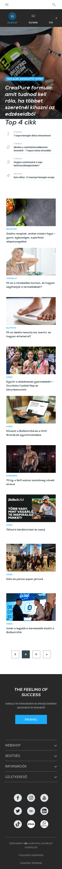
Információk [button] (16, 766)
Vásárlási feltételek (31, 863)
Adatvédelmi (16, 843)
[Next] (47, 654)
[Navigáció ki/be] (7, 5)
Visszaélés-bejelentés (31, 855)
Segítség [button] (12, 756)
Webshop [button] (13, 745)
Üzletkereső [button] (16, 777)
